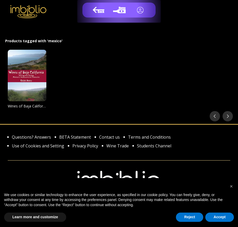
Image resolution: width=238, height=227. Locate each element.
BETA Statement (75, 137)
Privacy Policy (85, 146)
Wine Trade (117, 146)
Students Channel (154, 146)
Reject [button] (189, 217)
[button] (231, 186)
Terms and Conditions (149, 137)
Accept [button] (220, 217)
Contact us (109, 137)
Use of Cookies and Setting (38, 146)
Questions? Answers (31, 137)
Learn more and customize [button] (35, 217)
